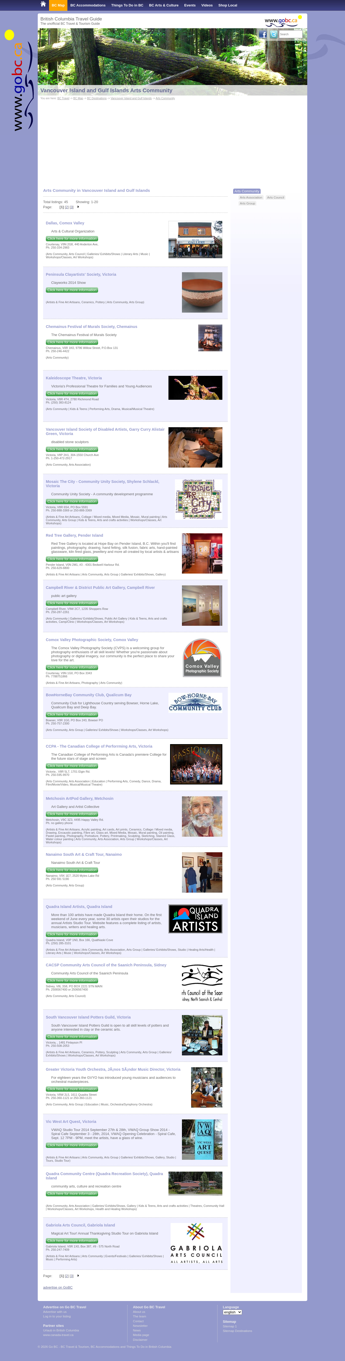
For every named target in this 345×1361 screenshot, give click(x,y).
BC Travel (63, 98)
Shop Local (227, 5)
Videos (207, 5)
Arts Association (251, 197)
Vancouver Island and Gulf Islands (131, 98)
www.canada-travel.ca (58, 1335)
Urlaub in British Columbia (61, 1330)
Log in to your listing (57, 1316)
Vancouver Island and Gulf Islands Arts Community (106, 90)
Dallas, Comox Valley (65, 223)
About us (139, 1311)
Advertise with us (55, 1311)
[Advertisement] (172, 141)
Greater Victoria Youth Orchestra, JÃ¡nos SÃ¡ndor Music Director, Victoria (113, 1069)
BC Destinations (96, 98)
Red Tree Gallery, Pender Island (74, 535)
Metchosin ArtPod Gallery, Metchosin (79, 798)
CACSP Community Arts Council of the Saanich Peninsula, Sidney (106, 965)
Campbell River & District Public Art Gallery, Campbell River (100, 587)
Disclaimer (140, 1339)
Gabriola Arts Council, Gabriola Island (80, 1225)
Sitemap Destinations (237, 1330)
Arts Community (165, 98)
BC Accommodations (88, 5)
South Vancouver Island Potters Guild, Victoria (88, 1017)
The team (139, 1316)
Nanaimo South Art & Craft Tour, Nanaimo (84, 854)
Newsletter (140, 1325)
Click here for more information (71, 238)
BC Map (58, 5)
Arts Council (275, 197)
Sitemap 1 (230, 1326)
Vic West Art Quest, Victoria (71, 1121)
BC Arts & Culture (164, 5)
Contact (138, 1321)
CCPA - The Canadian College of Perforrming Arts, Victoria (99, 746)
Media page (141, 1335)
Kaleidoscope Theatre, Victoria (74, 378)
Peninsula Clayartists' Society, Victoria (81, 274)
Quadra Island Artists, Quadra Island (79, 906)
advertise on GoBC (58, 1287)
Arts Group (247, 203)
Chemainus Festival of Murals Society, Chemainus (91, 326)
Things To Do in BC (127, 5)
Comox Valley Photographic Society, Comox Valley (92, 640)
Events (190, 5)
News (137, 1330)
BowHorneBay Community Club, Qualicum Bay (89, 695)
